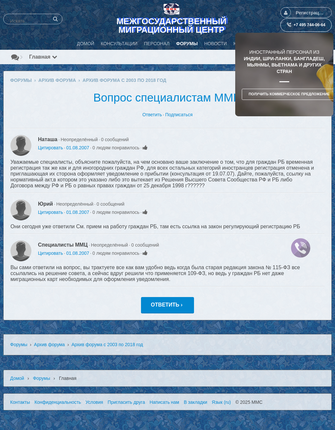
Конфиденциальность (57, 402)
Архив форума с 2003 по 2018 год (107, 344)
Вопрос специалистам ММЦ (167, 97)
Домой (17, 378)
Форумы (18, 344)
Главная (43, 57)
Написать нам (164, 402)
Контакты (20, 402)
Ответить (152, 114)
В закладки (195, 402)
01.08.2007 (77, 147)
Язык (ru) (221, 402)
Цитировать (50, 147)
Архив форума (49, 344)
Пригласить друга (126, 402)
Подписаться (179, 114)
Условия (94, 402)
